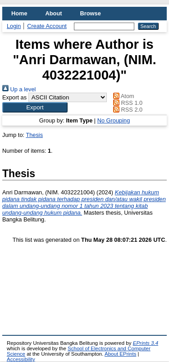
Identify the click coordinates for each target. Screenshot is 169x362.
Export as (14, 97)
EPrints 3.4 (145, 343)
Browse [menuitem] (90, 13)
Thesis (34, 135)
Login (14, 26)
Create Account (47, 26)
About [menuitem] (54, 13)
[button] (35, 107)
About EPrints (120, 354)
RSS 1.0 (126, 102)
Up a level (19, 89)
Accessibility (21, 359)
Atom (122, 96)
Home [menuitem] (19, 13)
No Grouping (113, 120)
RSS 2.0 (126, 109)
